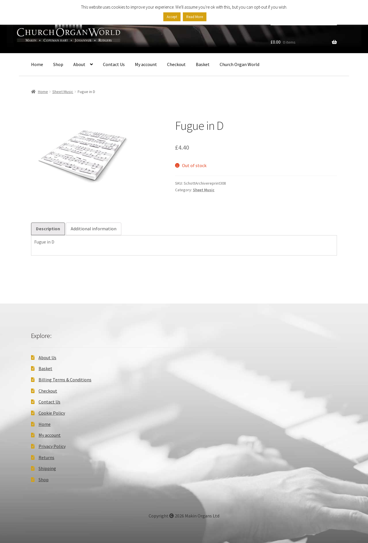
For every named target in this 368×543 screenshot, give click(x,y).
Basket (203, 64)
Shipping (47, 468)
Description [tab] (48, 228)
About (79, 64)
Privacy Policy (52, 446)
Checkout (176, 64)
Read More (194, 16)
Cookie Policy (52, 413)
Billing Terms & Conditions (65, 379)
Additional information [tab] (93, 228)
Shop (58, 64)
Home (37, 64)
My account (146, 64)
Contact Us (114, 64)
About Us (47, 357)
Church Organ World (239, 64)
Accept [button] (172, 16)
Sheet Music (62, 91)
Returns (46, 457)
